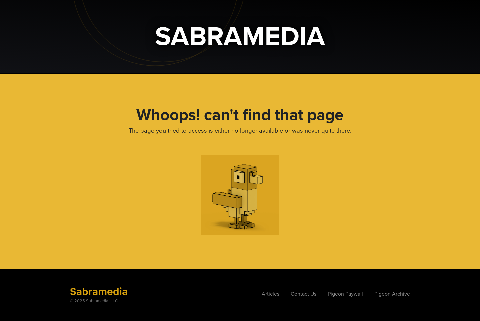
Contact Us (303, 294)
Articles (270, 294)
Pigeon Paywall (345, 294)
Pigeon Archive (392, 294)
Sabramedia (99, 291)
